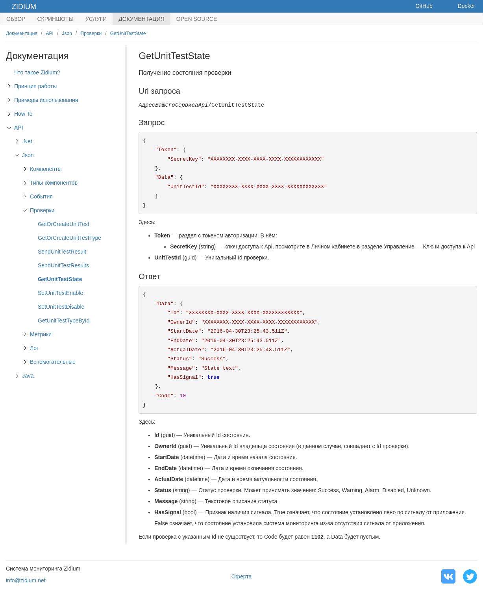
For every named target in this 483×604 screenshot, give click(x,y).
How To (23, 114)
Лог (34, 348)
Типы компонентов (54, 183)
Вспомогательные (53, 362)
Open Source (196, 19)
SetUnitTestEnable (60, 293)
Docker (466, 6)
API (50, 33)
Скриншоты (55, 19)
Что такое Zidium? (37, 72)
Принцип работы (35, 86)
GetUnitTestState (128, 33)
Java (28, 375)
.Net (27, 141)
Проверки (91, 33)
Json (67, 33)
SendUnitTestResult (62, 251)
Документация (141, 19)
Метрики (41, 334)
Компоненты (46, 169)
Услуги (96, 19)
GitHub (424, 6)
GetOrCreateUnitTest (63, 224)
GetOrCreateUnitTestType (69, 238)
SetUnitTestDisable (61, 307)
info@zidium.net (26, 580)
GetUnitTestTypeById (64, 320)
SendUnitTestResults (63, 265)
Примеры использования (46, 100)
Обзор (15, 19)
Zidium (24, 7)
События (41, 196)
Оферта (241, 576)
